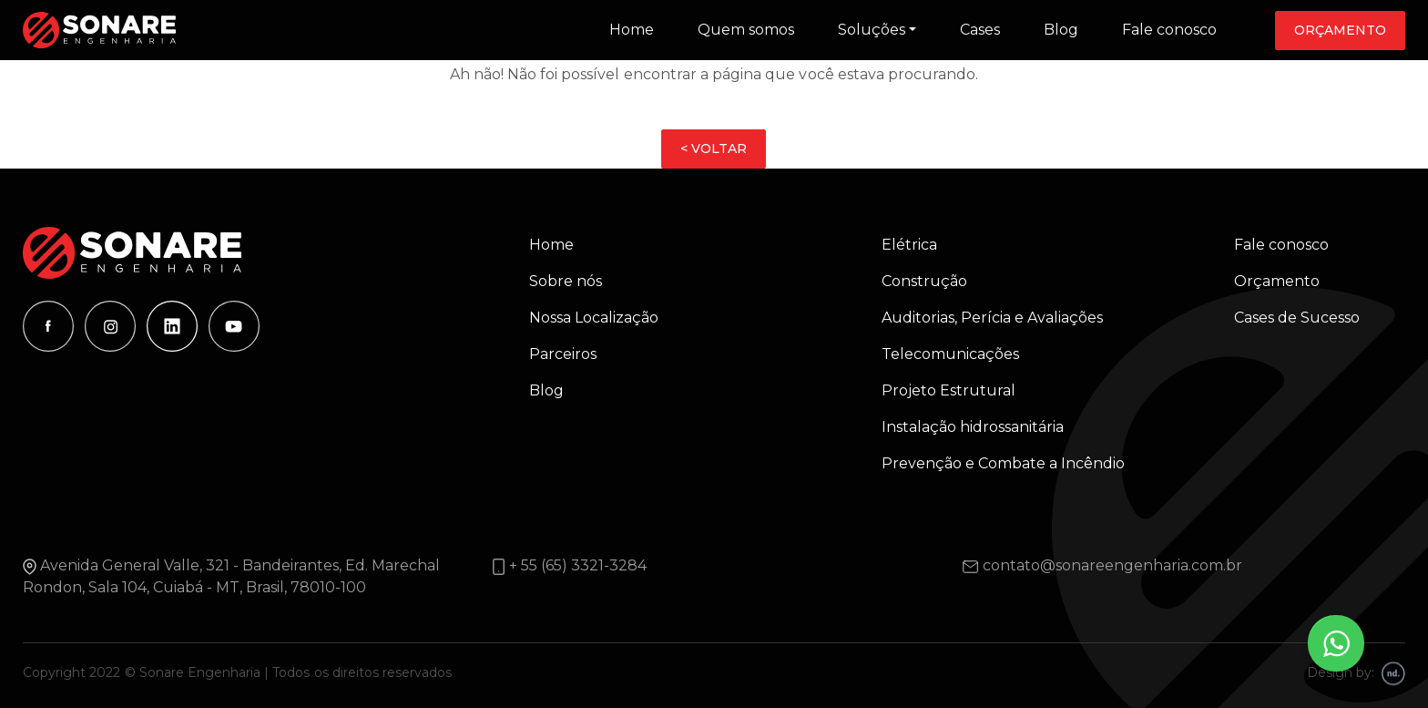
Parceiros (563, 354)
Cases (980, 29)
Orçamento (1340, 30)
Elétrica (909, 244)
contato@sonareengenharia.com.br (1112, 565)
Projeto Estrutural (948, 390)
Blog (1061, 29)
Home (631, 29)
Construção (924, 281)
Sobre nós (565, 281)
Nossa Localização (593, 317)
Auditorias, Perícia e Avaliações (992, 317)
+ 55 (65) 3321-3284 (578, 565)
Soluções (871, 29)
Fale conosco (1169, 29)
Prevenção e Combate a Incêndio (1003, 463)
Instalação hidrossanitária (973, 427)
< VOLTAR (713, 148)
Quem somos (746, 29)
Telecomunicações (950, 354)
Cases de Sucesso (1297, 317)
